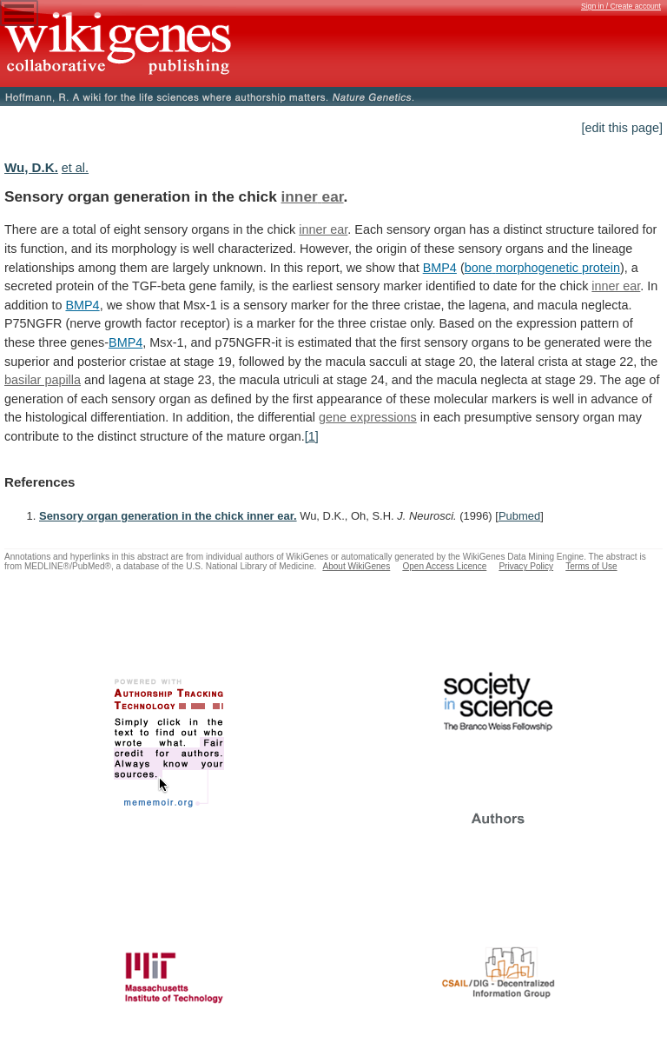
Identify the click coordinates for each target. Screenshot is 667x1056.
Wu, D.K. (31, 167)
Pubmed (519, 515)
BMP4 (440, 268)
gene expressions (368, 417)
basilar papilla (42, 380)
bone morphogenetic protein (542, 268)
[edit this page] (622, 128)
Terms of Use (591, 566)
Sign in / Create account (621, 6)
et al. (75, 168)
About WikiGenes (356, 566)
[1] (312, 436)
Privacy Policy (526, 566)
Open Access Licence (444, 566)
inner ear (312, 196)
